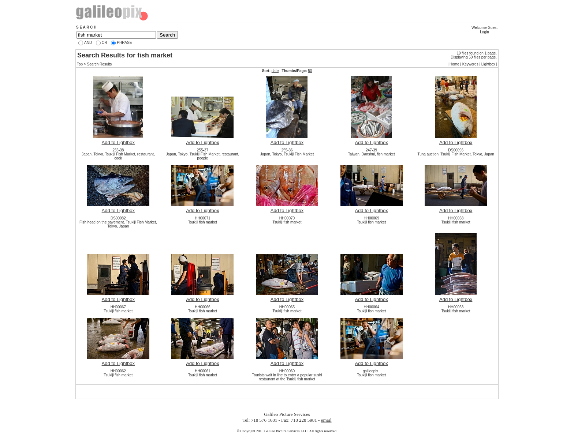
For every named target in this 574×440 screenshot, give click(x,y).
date (275, 71)
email (326, 420)
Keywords (470, 64)
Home (454, 64)
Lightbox (488, 64)
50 (310, 71)
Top (80, 64)
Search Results (99, 64)
